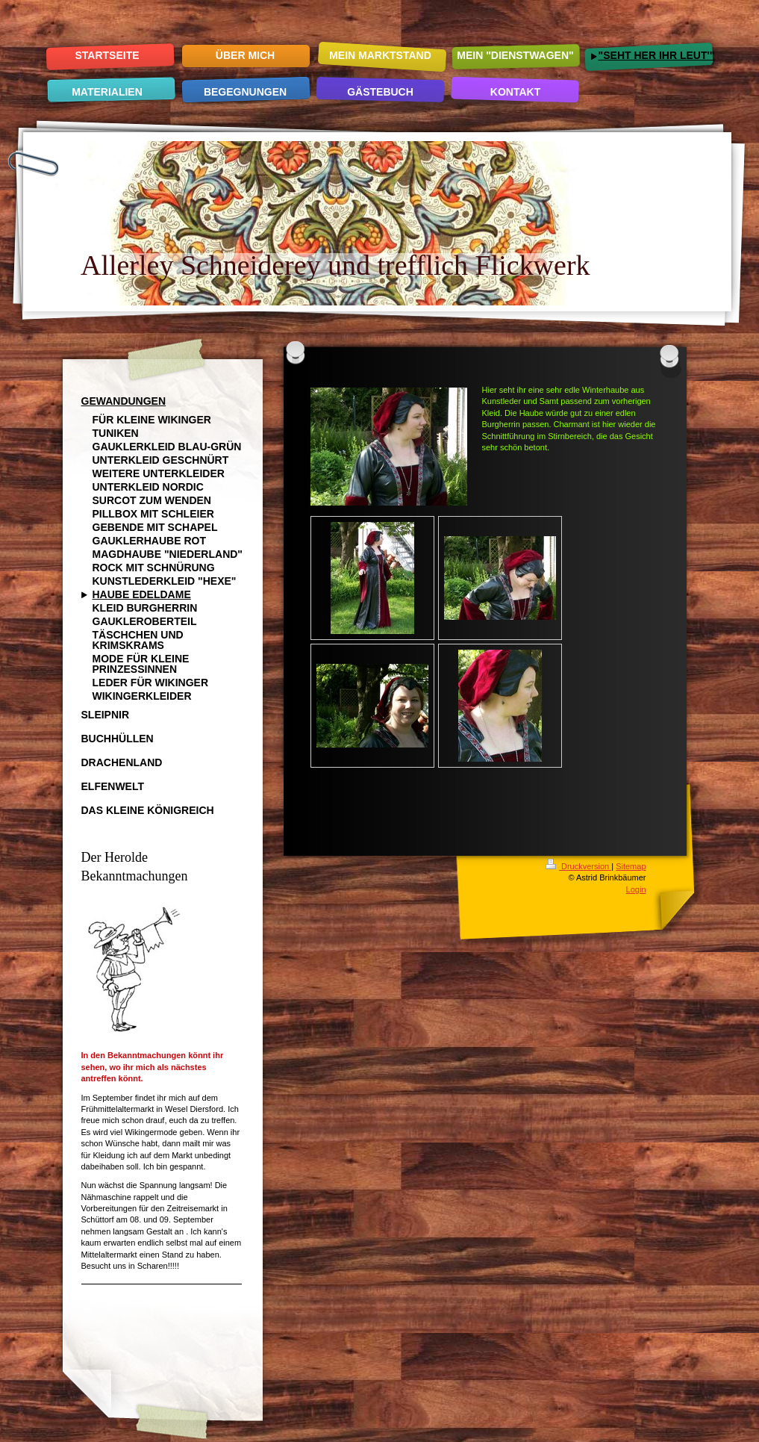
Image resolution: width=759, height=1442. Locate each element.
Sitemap (631, 866)
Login (636, 889)
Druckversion (578, 866)
